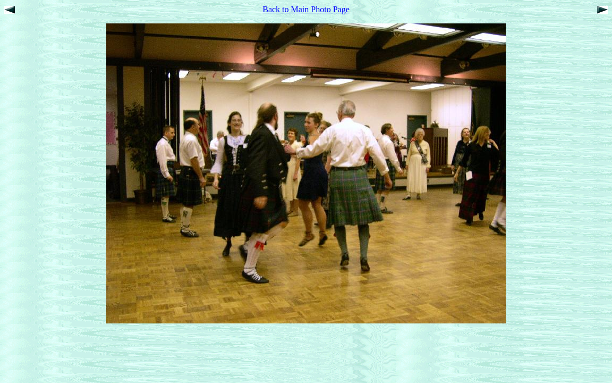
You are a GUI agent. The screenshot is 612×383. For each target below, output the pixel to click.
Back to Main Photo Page (306, 9)
